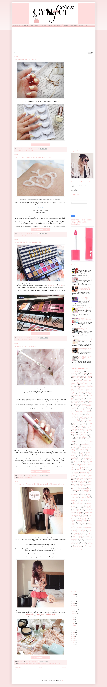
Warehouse (89, 542)
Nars (72, 490)
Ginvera (78, 440)
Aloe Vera (90, 374)
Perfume (89, 499)
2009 (74, 647)
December (74, 607)
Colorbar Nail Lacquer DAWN (25, 59)
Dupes (77, 419)
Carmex (78, 399)
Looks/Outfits (43, 25)
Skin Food (81, 521)
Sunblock (86, 529)
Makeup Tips (76, 479)
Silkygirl (85, 520)
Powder (78, 505)
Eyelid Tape (89, 424)
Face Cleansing (78, 428)
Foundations (83, 437)
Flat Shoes (81, 434)
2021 (74, 601)
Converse (72, 411)
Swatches (83, 530)
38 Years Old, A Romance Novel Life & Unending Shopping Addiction (39, 484)
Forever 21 (84, 435)
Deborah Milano (74, 414)
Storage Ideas (84, 526)
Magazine (76, 472)
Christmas (82, 402)
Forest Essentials (77, 435)
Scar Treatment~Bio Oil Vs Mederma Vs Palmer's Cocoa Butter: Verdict (84, 319)
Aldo (86, 374)
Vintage (83, 542)
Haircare (77, 446)
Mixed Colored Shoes (89, 485)
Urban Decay (74, 539)
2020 (74, 603)
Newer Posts (18, 667)
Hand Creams (76, 447)
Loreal (89, 469)
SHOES (56, 663)
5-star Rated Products (77, 371)
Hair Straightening (85, 444)
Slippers (89, 523)
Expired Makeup (90, 421)
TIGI (90, 530)
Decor (81, 414)
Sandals (87, 513)
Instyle (77, 455)
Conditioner (73, 410)
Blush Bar (66, 25)
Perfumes (73, 500)
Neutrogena (76, 490)
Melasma (91, 482)
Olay (78, 496)
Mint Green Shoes (79, 485)
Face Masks (82, 429)
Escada (86, 420)
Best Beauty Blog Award (81, 386)
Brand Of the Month (83, 397)
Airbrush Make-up (80, 374)
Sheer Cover (83, 516)
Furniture (77, 438)
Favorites (24, 150)
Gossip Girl (77, 441)
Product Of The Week (88, 508)
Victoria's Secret (88, 540)
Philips (89, 500)
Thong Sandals (90, 534)
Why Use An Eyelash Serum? (25, 346)
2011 (74, 642)
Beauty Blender (84, 382)
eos (76, 549)
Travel (83, 537)
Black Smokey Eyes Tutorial (84, 348)
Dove (73, 419)
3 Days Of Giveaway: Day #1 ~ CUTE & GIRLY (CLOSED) (85, 278)
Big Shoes (83, 388)
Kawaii (79, 457)
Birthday (87, 389)
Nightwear (73, 493)
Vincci (78, 542)
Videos (72, 542)
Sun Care (80, 529)
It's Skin (81, 455)
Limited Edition (81, 464)
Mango (90, 479)
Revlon (79, 512)
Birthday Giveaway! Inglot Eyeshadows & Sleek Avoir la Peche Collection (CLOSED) (84, 288)
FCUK (72, 427)
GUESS (81, 438)
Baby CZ (79, 379)
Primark (73, 508)
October (74, 611)
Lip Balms (74, 466)
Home (40, 667)
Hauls (29, 339)
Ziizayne (73, 549)
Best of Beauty (75, 388)
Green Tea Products (85, 441)
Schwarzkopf (85, 515)
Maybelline (83, 483)
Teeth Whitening (76, 533)
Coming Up (73, 408)
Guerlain (77, 443)
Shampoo (77, 516)
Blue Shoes (89, 390)
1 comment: (33, 148)
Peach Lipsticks (79, 499)
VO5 (80, 539)
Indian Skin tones (75, 454)
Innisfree (20, 235)
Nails (32, 150)
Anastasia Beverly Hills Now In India (27, 242)
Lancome (81, 463)
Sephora (35, 339)
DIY (89, 413)
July (73, 615)
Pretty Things (88, 506)
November (75, 609)
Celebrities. (83, 401)
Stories (89, 526)
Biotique (81, 389)
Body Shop (80, 394)
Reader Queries (85, 509)
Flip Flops (86, 434)
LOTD (33, 663)
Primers (79, 508)
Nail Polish (28, 150)
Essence (90, 420)
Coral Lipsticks (79, 411)
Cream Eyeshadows (82, 413)
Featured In (25, 25)
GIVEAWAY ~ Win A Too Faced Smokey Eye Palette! (84, 329)
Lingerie (89, 464)
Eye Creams (75, 423)
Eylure (90, 426)
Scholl (80, 515)
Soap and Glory (85, 524)
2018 (74, 628)
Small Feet (73, 524)
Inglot (83, 454)
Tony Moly (80, 536)
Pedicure (85, 499)
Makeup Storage (89, 478)
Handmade (89, 447)
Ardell (74, 377)
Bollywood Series (74, 395)
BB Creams (87, 377)
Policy (86, 25)
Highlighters (74, 451)
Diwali (77, 417)
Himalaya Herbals (82, 451)
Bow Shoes (76, 397)
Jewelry (30, 663)
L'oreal (79, 460)
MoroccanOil (90, 487)
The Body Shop (74, 535)
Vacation (84, 539)
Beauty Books (80, 383)
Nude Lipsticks (74, 494)
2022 (74, 599)
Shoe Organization (74, 518)
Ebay (90, 419)
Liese (72, 464)
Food (72, 435)
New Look (73, 491)
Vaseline (76, 540)
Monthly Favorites (82, 487)
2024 (74, 595)
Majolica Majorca (89, 472)
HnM (27, 663)
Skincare (50, 25)
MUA (81, 471)
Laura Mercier (88, 463)
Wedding (77, 543)
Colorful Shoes (82, 407)
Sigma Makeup (79, 520)
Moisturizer (74, 487)
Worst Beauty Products (77, 546)
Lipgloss (73, 467)
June (73, 617)
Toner (74, 536)
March (73, 623)
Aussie (78, 377)
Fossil (77, 437)
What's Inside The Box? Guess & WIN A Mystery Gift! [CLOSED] (85, 357)
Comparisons (81, 408)
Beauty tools (74, 385)
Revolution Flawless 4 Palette (55, 285)
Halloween (90, 446)
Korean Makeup (78, 458)
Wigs (85, 545)
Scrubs (90, 515)
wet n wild (80, 549)
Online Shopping (43, 663)
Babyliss (76, 380)
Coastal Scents (75, 405)
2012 (74, 640)
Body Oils (73, 394)
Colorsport (89, 407)
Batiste (72, 382)
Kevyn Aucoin (86, 456)
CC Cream (88, 398)
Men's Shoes (82, 484)
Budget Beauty (81, 398)
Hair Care (82, 443)
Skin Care (37, 235)
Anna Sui (84, 376)
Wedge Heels (83, 543)
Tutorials (88, 537)
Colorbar (20, 150)
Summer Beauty (87, 527)
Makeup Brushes (82, 475)
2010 (74, 645)
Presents (81, 506)
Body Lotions (87, 392)
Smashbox (79, 524)
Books (80, 395)
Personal (52, 663)
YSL (85, 546)
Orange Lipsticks (74, 497)
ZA (85, 548)
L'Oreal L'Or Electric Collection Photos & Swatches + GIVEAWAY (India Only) (85, 299)
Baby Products (86, 379)
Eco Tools (72, 420)
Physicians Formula (82, 502)
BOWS (72, 379)
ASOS (89, 371)
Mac (91, 471)
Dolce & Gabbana (83, 417)
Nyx (89, 494)
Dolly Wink (90, 417)
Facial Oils (80, 430)
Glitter (72, 441)
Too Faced (87, 536)
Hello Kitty (82, 449)
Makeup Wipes (84, 479)
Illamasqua (88, 452)
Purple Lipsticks (76, 509)
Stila (79, 526)
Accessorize (84, 373)
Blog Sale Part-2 (81, 268)
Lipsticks (82, 467)
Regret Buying (88, 510)
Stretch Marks (79, 527)
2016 (74, 632)
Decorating (87, 414)
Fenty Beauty (74, 434)
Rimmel (86, 512)
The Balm (89, 533)
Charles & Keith (75, 402)
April (73, 621)
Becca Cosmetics (84, 385)
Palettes (32, 339)
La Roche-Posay (77, 461)
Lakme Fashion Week (88, 461)
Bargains (85, 380)
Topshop (73, 537)
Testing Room (83, 533)
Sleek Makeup (82, 523)
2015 (74, 634)
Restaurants (73, 512)
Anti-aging (90, 376)
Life (75, 464)
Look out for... (80, 469)
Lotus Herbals (74, 471)
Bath (90, 380)
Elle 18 (77, 420)
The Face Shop (82, 535)
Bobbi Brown (80, 392)
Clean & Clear (77, 404)
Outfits (82, 497)
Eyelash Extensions (76, 424)
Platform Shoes (88, 503)
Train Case (79, 537)
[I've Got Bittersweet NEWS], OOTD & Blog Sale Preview (85, 339)
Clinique (91, 404)
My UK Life (75, 488)
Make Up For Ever (76, 474)
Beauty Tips (87, 383)
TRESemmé (73, 532)
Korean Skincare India (26, 235)
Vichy (82, 540)
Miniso (72, 485)
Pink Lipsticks (80, 503)
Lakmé (74, 463)
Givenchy (89, 440)
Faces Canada (90, 429)
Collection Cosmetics (86, 405)
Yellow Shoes (73, 548)
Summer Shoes (73, 529)
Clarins (72, 404)
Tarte (85, 532)
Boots (85, 395)
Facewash (74, 430)
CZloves (81, 25)
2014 (74, 636)
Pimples (33, 235)
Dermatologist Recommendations (85, 416)
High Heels (88, 449)
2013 (74, 638)
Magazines (82, 472)
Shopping (83, 518)
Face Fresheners (74, 429)
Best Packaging (90, 386)
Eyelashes (26, 477)
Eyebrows (90, 423)
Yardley (89, 546)
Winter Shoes (90, 545)
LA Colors (85, 459)
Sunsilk (91, 529)
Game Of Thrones (88, 438)
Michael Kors (88, 484)
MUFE (85, 471)
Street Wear (73, 527)
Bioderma (77, 389)
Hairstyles (83, 446)
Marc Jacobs (73, 481)
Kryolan (74, 460)
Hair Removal (76, 444)
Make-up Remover (84, 473)
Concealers (87, 408)
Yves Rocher (80, 548)
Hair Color (90, 443)
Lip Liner (82, 466)
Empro (82, 420)
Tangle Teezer (79, 532)
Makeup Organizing (82, 476)
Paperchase (73, 499)
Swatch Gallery (73, 25)
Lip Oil (89, 465)
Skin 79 (89, 520)
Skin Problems (88, 521)
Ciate (87, 402)
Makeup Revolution (79, 478)
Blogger (63, 680)
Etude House (20, 477)
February (74, 625)
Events (83, 422)
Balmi (81, 380)
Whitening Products (78, 545)
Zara (59, 663)
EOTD (83, 419)
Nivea (83, 493)
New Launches (85, 490)
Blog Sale (84, 391)
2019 (74, 605)
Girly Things (83, 440)
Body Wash (88, 394)
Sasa (90, 513)
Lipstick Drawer (57, 25)
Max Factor (76, 482)
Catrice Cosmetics (75, 401)
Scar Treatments (74, 515)
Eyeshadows (82, 426)
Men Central (75, 484)
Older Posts (63, 667)
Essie (72, 421)
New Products (80, 491)
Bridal (90, 397)
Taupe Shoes (90, 532)
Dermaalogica (73, 416)
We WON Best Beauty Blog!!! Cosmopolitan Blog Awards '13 (85, 308)
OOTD (49, 663)
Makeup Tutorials (34, 25)
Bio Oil (87, 388)
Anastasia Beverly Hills (22, 339)
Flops (90, 434)
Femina (91, 432)
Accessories (20, 663)
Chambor (91, 401)
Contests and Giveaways (83, 410)
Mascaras (90, 481)
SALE (76, 514)
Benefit (72, 386)
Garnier (73, 440)
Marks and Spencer (82, 481)
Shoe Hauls (89, 516)
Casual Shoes (84, 399)
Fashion (73, 432)
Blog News (77, 391)
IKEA (78, 452)
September (74, 613)
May (73, 619)
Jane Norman (88, 455)
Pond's (72, 505)
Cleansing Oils (84, 404)
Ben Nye (89, 385)
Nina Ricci (78, 493)
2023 (74, 597)
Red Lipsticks (80, 510)
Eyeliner (73, 426)
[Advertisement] (53, 39)
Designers (73, 417)
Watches (72, 543)
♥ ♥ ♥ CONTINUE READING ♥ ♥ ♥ (40, 145)
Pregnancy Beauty (87, 505)
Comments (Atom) (25, 670)
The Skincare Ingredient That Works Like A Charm (32, 157)
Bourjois (90, 395)
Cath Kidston (90, 399)
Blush (72, 392)
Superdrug (75, 530)
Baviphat (77, 382)
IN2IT (82, 452)
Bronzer (73, 398)
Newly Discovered (88, 491)
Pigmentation (90, 502)
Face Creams (88, 428)
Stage (76, 526)
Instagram (72, 455)
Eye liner (83, 423)
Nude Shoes (83, 494)
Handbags (83, 447)
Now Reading (88, 493)
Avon (82, 377)
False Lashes (87, 430)
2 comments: (34, 337)
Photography (73, 502)
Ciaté (90, 402)
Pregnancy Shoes (74, 506)
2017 (74, 630)
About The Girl (16, 25)
